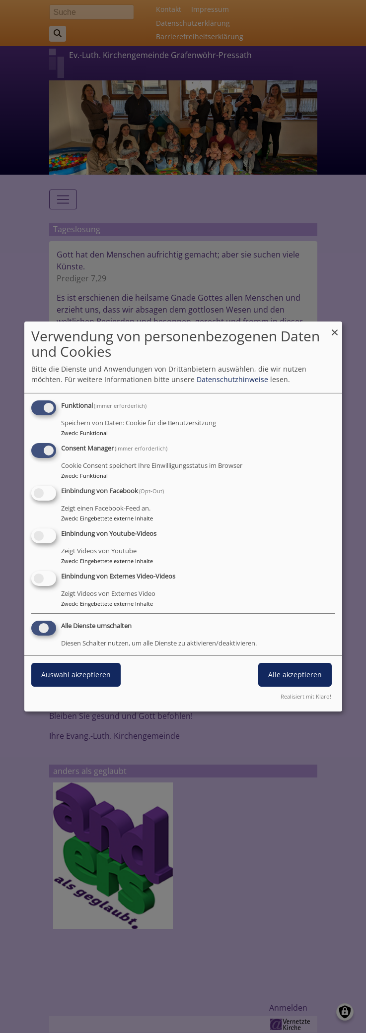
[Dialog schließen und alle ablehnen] (334, 328)
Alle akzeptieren (295, 674)
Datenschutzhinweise (232, 379)
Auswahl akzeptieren (76, 674)
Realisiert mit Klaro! (306, 696)
